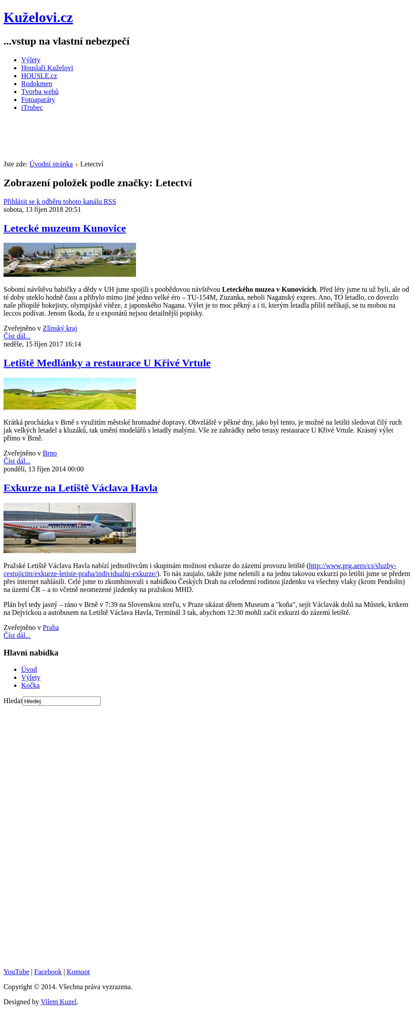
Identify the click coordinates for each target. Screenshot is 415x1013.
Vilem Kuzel (58, 1001)
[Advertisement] (164, 138)
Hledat (13, 700)
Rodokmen (36, 83)
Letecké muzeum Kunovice (65, 228)
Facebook (47, 971)
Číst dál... (17, 336)
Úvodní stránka (51, 164)
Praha (51, 627)
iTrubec (32, 107)
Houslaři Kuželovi (47, 68)
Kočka (30, 685)
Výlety (31, 60)
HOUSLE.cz (39, 75)
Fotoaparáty (38, 99)
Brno (50, 453)
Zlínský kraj (60, 328)
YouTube (16, 971)
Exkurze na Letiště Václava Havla (81, 487)
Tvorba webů (40, 91)
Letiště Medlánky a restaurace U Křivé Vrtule (107, 363)
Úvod (29, 669)
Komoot (78, 971)
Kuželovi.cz (38, 17)
